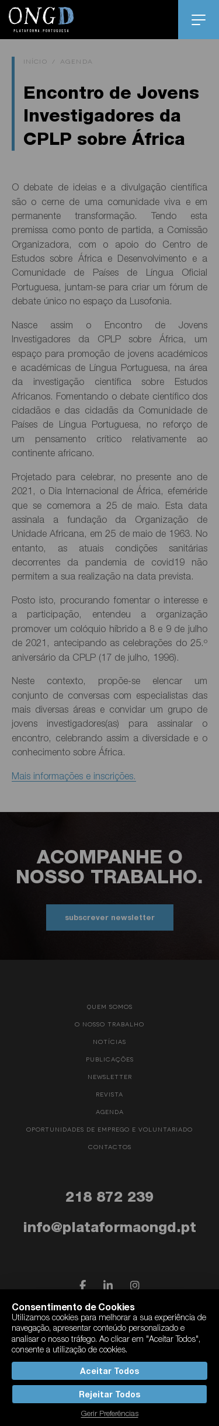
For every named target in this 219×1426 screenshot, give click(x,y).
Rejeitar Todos (109, 1394)
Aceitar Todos (109, 1371)
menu (199, 20)
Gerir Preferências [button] (109, 1413)
